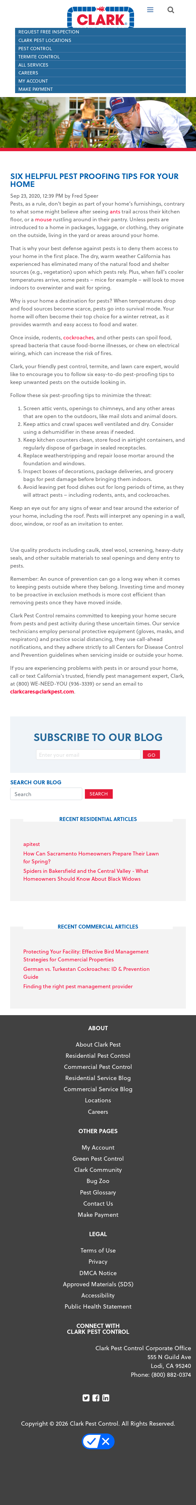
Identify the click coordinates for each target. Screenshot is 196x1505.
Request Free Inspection (48, 31)
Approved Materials (89, 1283)
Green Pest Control (98, 1158)
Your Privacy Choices (101, 1441)
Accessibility (98, 1295)
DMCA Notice (98, 1272)
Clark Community (98, 1169)
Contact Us (98, 1203)
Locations (98, 1099)
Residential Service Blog (98, 1077)
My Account (33, 80)
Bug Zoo (98, 1180)
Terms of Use (98, 1250)
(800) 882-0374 (171, 1374)
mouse (43, 219)
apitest (31, 844)
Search (98, 793)
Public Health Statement (98, 1306)
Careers (28, 72)
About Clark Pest (98, 1044)
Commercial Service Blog (98, 1088)
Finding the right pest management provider (78, 986)
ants (115, 211)
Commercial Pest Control (98, 1066)
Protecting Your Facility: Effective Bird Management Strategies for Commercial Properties (86, 955)
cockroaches (78, 337)
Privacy (98, 1261)
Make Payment (35, 89)
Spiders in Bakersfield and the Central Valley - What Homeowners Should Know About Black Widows (85, 874)
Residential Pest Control (98, 1055)
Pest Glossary (98, 1192)
